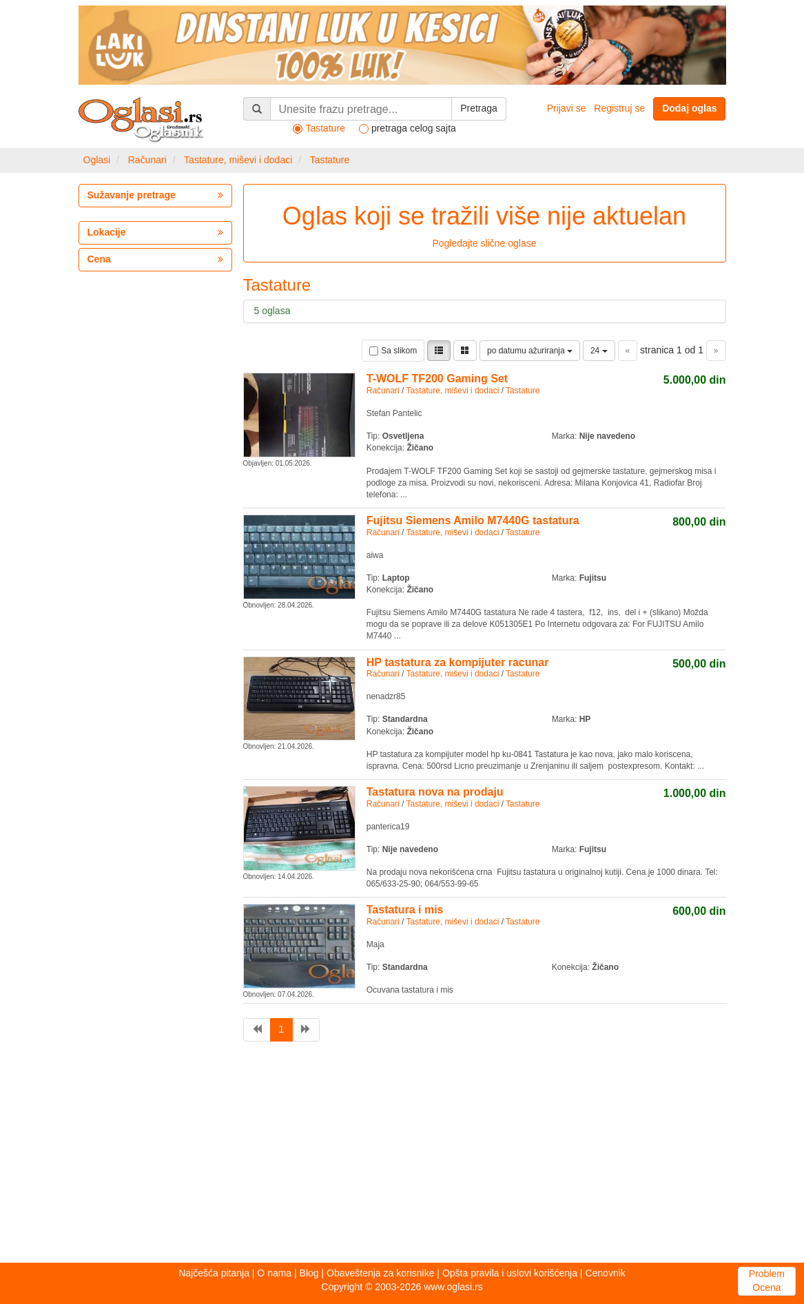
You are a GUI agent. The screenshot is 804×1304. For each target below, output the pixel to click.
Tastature (330, 159)
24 (599, 350)
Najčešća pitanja (213, 1273)
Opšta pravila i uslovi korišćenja (509, 1273)
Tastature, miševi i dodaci (238, 159)
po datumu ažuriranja (530, 350)
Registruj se (619, 108)
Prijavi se (566, 108)
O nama (274, 1273)
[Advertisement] (402, 1155)
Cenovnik (605, 1273)
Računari (147, 159)
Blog (309, 1273)
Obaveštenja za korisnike (380, 1273)
